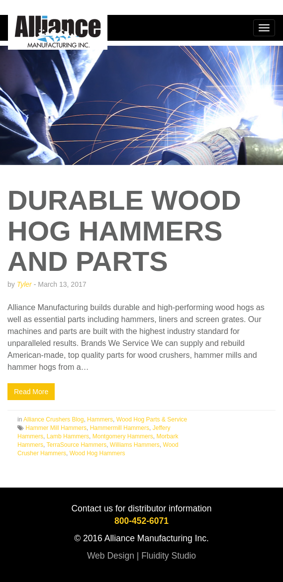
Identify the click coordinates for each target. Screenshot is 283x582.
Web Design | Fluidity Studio (141, 556)
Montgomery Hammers (123, 436)
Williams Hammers (135, 444)
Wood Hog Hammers (97, 453)
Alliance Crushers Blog (53, 419)
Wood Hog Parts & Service (152, 419)
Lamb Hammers (68, 436)
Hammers (100, 419)
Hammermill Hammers (119, 427)
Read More (31, 392)
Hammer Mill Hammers (56, 427)
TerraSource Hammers (76, 444)
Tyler (24, 284)
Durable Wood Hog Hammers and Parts (124, 230)
